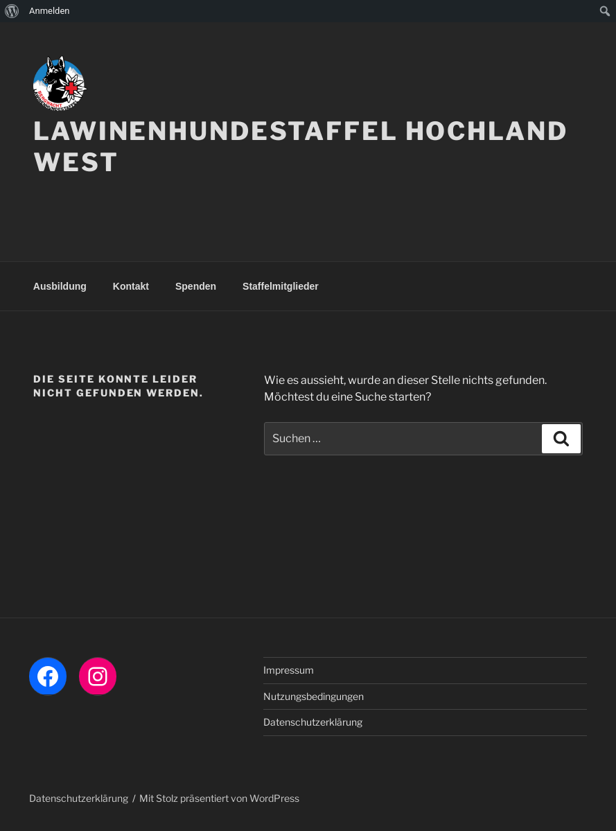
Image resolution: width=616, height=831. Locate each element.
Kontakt (131, 286)
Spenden (195, 286)
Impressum (288, 670)
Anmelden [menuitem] (49, 11)
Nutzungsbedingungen (313, 696)
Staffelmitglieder (281, 286)
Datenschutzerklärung (312, 722)
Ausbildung (60, 286)
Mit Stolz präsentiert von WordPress (219, 798)
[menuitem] (12, 11)
